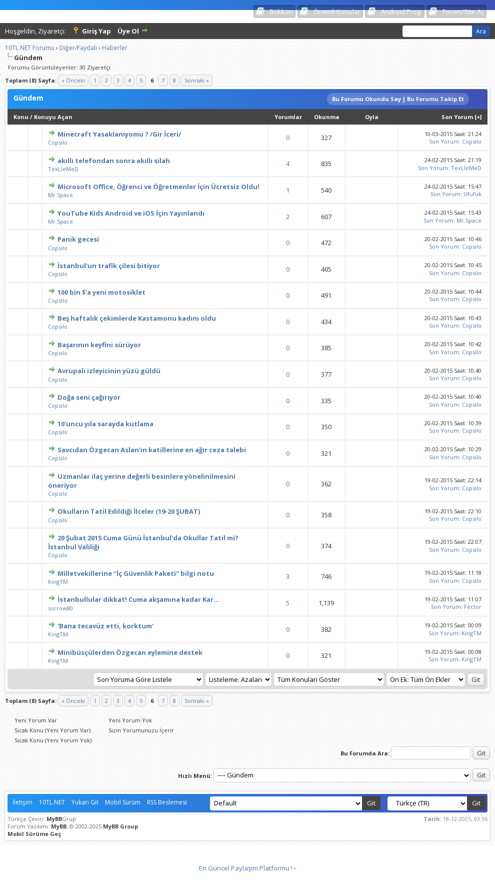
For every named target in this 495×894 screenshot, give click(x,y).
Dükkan (281, 12)
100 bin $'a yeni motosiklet (102, 292)
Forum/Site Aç (463, 12)
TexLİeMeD (63, 169)
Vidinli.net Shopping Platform (248, 880)
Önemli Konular (337, 12)
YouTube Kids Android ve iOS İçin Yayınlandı (131, 213)
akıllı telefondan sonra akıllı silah (114, 160)
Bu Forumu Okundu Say (366, 99)
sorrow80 (60, 608)
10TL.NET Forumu (29, 48)
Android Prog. (401, 12)
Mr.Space (60, 195)
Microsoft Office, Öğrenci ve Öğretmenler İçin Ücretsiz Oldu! (159, 186)
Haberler (115, 48)
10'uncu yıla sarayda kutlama (106, 423)
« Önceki (73, 80)
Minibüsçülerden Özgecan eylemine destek (130, 652)
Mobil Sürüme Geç (34, 833)
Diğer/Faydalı (78, 48)
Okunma (327, 117)
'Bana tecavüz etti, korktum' (106, 625)
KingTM (58, 581)
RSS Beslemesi (167, 802)
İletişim (22, 802)
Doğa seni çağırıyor (89, 397)
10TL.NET (52, 802)
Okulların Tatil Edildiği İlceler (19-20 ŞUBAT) (129, 511)
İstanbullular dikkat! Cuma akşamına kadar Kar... (139, 599)
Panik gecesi (78, 239)
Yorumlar (288, 117)
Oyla (371, 117)
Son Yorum (457, 117)
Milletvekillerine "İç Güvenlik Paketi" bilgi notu (136, 573)
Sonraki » (196, 80)
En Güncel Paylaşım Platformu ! (245, 867)
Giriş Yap (96, 31)
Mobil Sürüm (122, 802)
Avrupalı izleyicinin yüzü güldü (109, 370)
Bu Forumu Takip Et (435, 99)
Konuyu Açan (53, 117)
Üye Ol (128, 31)
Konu (21, 117)
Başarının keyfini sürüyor (99, 344)
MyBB (54, 818)
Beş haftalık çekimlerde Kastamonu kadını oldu (137, 318)
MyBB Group (120, 826)
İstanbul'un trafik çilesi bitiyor (109, 265)
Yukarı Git (85, 802)
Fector (473, 606)
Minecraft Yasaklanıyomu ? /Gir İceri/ (119, 134)
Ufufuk (473, 194)
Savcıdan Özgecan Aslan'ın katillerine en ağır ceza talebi (152, 449)
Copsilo (58, 142)
